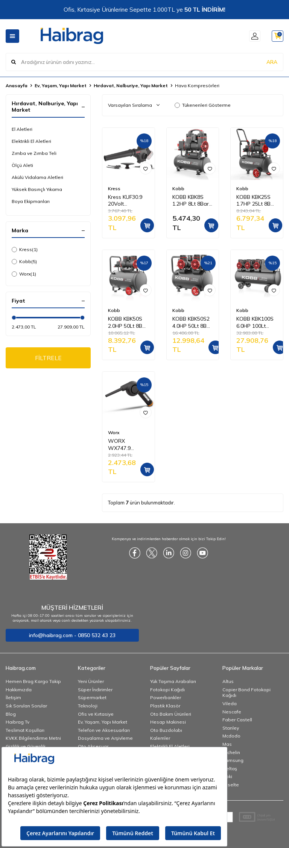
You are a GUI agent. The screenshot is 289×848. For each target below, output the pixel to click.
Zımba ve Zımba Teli (34, 153)
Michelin (231, 752)
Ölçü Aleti (22, 165)
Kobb (24, 262)
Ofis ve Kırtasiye (96, 714)
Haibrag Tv (17, 722)
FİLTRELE (48, 358)
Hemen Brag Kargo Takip (33, 681)
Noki (227, 776)
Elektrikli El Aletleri (31, 141)
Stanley (230, 728)
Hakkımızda (19, 689)
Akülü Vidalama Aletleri (37, 177)
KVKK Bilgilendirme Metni (33, 738)
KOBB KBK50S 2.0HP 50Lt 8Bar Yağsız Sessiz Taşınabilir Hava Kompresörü (128, 322)
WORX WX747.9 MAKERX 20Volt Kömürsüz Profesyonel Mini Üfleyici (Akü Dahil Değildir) (128, 445)
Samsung (232, 760)
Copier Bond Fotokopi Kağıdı (246, 692)
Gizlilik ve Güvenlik (26, 746)
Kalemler (160, 738)
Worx (24, 274)
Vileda (229, 703)
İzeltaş (229, 768)
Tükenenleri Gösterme (203, 105)
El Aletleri (22, 129)
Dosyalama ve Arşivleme (105, 738)
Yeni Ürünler (91, 681)
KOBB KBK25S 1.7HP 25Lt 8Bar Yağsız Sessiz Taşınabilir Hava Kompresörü (256, 201)
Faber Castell (237, 719)
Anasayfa (16, 85)
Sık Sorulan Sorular (26, 706)
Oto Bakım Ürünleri (170, 714)
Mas (227, 744)
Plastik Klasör (165, 706)
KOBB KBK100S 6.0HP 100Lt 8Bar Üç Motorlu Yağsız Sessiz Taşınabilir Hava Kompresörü (256, 322)
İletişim (13, 697)
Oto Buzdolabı (166, 730)
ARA (271, 61)
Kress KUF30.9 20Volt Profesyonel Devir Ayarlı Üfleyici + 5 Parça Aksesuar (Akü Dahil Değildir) (127, 201)
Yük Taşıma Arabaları (173, 681)
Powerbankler (165, 697)
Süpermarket (92, 697)
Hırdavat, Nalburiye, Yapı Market (131, 85)
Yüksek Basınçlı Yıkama (37, 189)
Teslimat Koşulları (25, 730)
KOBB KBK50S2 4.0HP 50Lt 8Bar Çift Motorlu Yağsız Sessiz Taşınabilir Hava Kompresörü (192, 322)
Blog (11, 714)
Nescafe (231, 712)
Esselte (230, 784)
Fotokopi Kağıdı (167, 689)
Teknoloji (87, 706)
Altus (228, 681)
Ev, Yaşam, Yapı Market (61, 85)
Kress (25, 250)
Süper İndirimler (95, 689)
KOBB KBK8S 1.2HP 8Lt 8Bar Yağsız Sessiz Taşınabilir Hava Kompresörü (192, 201)
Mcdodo (231, 736)
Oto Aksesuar (93, 746)
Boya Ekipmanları (31, 201)
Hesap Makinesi (168, 722)
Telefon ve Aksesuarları (104, 730)
